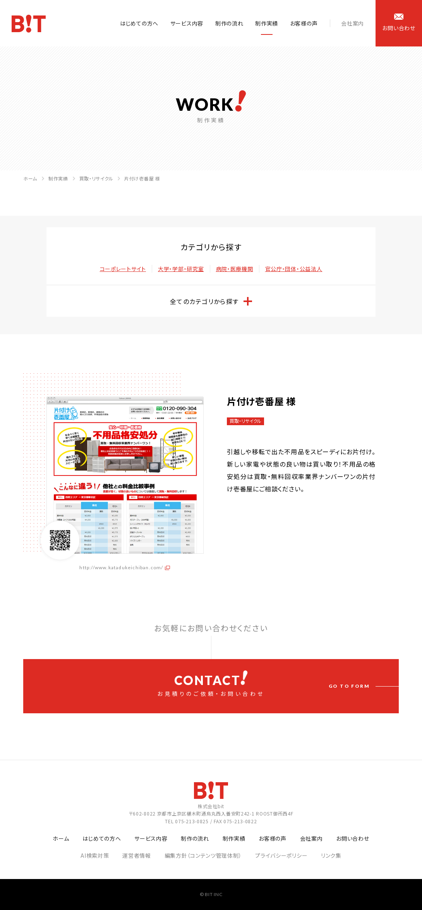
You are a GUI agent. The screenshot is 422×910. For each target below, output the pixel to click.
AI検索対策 (95, 855)
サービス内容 (186, 23)
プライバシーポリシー (281, 855)
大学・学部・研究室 (181, 269)
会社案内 (352, 23)
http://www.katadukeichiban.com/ (121, 567)
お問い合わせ (352, 838)
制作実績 (266, 23)
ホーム (30, 178)
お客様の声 (304, 23)
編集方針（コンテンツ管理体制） (203, 855)
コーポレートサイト (123, 269)
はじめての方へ (139, 23)
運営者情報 (136, 855)
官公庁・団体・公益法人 (294, 269)
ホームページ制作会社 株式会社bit (29, 24)
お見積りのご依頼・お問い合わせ (211, 683)
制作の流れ (229, 23)
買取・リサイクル (96, 178)
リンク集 (331, 855)
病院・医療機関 (234, 269)
